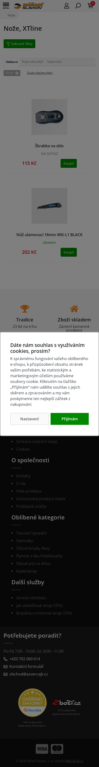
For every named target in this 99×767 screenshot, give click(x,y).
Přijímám (70, 419)
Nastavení (29, 419)
